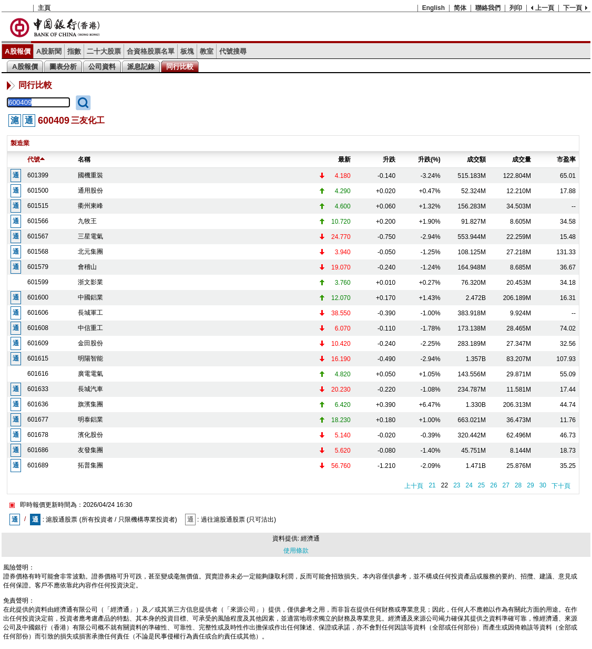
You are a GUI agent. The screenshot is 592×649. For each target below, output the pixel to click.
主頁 (44, 8)
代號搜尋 (233, 51)
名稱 (84, 159)
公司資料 (102, 67)
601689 (37, 465)
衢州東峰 (90, 205)
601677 (37, 419)
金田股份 (90, 343)
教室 (206, 51)
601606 (37, 312)
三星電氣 (90, 236)
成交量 (521, 159)
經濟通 (310, 538)
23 (456, 485)
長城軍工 (90, 312)
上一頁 (544, 8)
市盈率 (566, 159)
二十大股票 (104, 51)
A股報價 (17, 51)
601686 (37, 450)
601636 (37, 404)
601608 (37, 328)
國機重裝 (90, 175)
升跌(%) (429, 159)
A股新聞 (49, 51)
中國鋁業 (90, 297)
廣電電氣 (90, 373)
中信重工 (90, 328)
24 (468, 485)
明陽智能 (90, 358)
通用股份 (90, 190)
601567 (37, 236)
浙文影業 (90, 282)
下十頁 (561, 486)
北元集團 (90, 251)
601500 (37, 190)
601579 (37, 267)
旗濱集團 (90, 404)
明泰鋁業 (90, 419)
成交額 (476, 159)
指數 (74, 51)
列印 (515, 8)
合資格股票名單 (151, 51)
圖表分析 (63, 67)
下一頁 (572, 8)
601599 (37, 282)
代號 (36, 159)
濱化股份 (90, 434)
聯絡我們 (488, 8)
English (433, 8)
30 (542, 485)
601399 (37, 175)
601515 (37, 205)
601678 (37, 434)
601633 (37, 389)
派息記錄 (141, 67)
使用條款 (296, 550)
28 (518, 485)
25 (481, 485)
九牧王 (87, 221)
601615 (37, 358)
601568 (37, 251)
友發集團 (90, 450)
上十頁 (413, 486)
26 (493, 485)
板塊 (187, 51)
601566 (37, 221)
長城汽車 (90, 389)
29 (530, 485)
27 (506, 485)
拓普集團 (90, 465)
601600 (37, 297)
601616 (37, 373)
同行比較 (179, 67)
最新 (344, 159)
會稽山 (87, 267)
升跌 (389, 159)
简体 (460, 8)
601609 (37, 343)
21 (431, 485)
